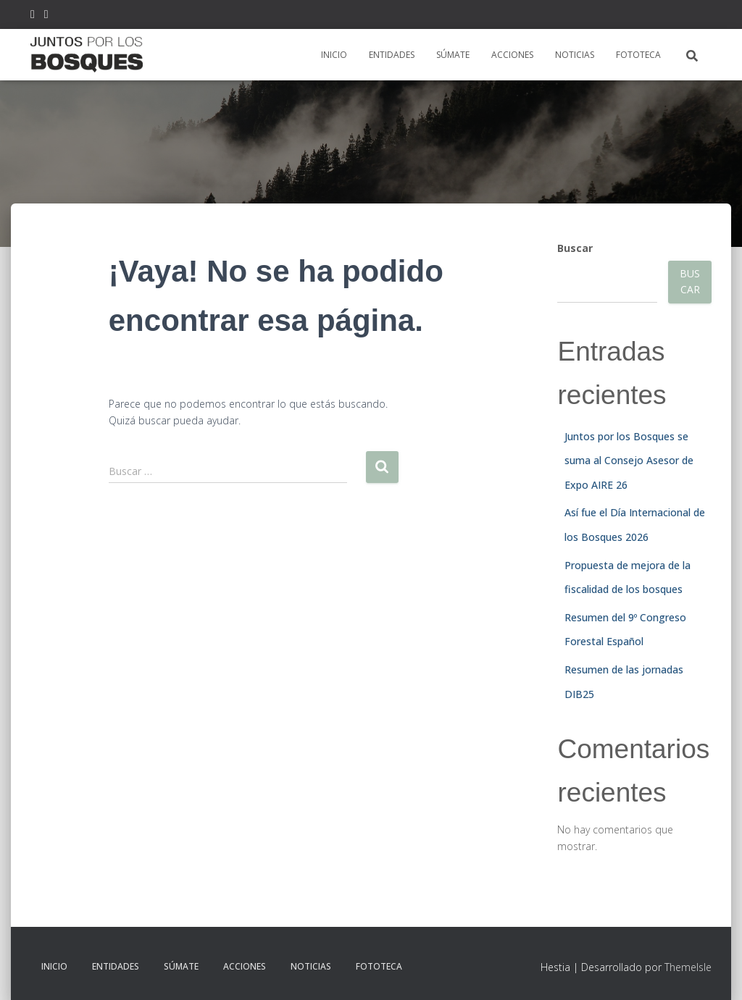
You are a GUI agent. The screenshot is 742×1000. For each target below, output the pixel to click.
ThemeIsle (688, 967)
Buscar (575, 248)
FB (46, 16)
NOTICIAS (574, 55)
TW (32, 16)
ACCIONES (512, 55)
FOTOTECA (638, 55)
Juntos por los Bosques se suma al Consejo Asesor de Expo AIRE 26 (628, 460)
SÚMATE (453, 55)
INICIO (334, 55)
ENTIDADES (391, 55)
